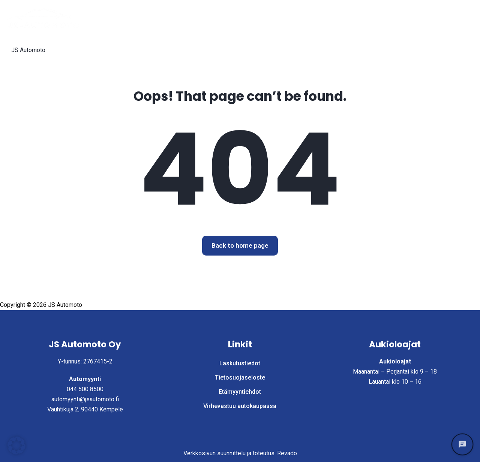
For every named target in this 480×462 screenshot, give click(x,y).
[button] (16, 445)
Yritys (409, 18)
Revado (287, 453)
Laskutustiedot (94, 49)
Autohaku (282, 18)
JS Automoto (28, 50)
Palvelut (326, 18)
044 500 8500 (85, 389)
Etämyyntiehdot (220, 49)
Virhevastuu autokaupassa (294, 49)
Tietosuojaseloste (156, 49)
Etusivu (244, 18)
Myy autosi (372, 18)
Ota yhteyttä (448, 18)
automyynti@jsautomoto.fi (85, 399)
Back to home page (240, 245)
